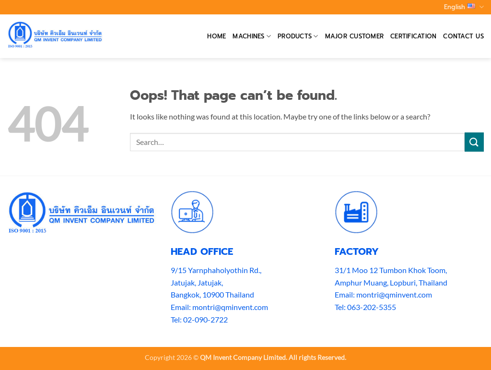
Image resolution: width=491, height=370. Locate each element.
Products (298, 36)
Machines (252, 36)
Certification (413, 36)
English (464, 7)
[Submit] (474, 141)
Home (216, 36)
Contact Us (463, 36)
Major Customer (354, 36)
